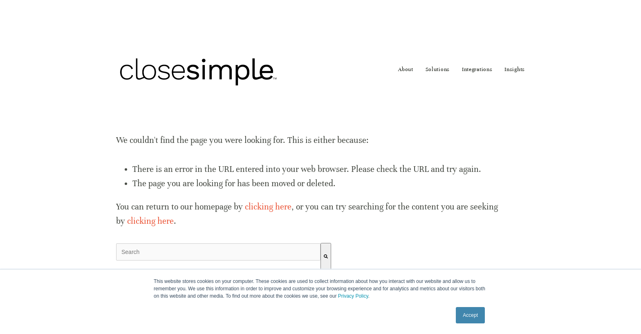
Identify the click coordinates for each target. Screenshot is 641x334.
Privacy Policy (353, 296)
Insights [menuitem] (514, 69)
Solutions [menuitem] (438, 69)
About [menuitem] (405, 69)
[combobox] (218, 252)
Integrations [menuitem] (477, 69)
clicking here (268, 207)
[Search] (325, 256)
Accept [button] (470, 315)
